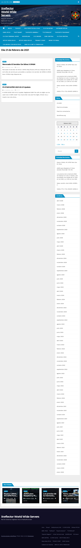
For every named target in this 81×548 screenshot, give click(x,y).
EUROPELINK (26, 36)
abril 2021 (60, 439)
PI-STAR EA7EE (48, 28)
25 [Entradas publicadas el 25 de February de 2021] (67, 139)
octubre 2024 (61, 266)
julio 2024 (60, 279)
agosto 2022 (60, 373)
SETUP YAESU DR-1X (9, 40)
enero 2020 (60, 472)
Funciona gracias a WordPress (8, 536)
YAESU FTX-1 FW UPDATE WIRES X (67, 91)
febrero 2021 (60, 447)
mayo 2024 (60, 287)
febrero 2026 (61, 209)
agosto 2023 (60, 324)
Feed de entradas (62, 107)
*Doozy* (18, 28)
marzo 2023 (60, 344)
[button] (78, 36)
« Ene (58, 144)
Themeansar (31, 536)
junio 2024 (60, 283)
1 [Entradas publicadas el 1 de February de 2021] (58, 130)
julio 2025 (60, 238)
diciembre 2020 (61, 455)
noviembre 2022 (62, 361)
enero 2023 (60, 353)
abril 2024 (60, 291)
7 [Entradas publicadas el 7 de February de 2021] (76, 130)
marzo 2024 (60, 295)
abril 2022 (60, 390)
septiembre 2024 (62, 270)
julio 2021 (60, 427)
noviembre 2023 (62, 312)
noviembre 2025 (62, 221)
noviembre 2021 (62, 410)
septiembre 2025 (62, 229)
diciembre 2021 (61, 406)
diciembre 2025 (61, 217)
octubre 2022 (61, 365)
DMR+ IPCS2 (6, 32)
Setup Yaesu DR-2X (25, 40)
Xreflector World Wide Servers (8, 12)
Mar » (63, 144)
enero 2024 (60, 303)
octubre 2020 (61, 464)
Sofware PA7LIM (61, 28)
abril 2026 (60, 200)
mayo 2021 (60, 435)
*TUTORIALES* (47, 32)
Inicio (10, 28)
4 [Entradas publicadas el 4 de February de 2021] (67, 130)
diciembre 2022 (61, 357)
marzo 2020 (60, 468)
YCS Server (37, 36)
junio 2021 (60, 431)
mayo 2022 (60, 386)
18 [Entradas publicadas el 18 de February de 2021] (67, 136)
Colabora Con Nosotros (12, 44)
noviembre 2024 (62, 262)
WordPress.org (61, 115)
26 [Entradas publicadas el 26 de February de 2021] (70, 139)
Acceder (59, 103)
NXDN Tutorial (54, 40)
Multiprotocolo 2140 (32, 28)
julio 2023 (60, 328)
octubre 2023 (61, 316)
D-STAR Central (62, 36)
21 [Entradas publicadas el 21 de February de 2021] (76, 136)
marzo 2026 (60, 205)
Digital (4, 61)
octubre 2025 (61, 225)
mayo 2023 (60, 336)
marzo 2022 (60, 394)
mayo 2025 (60, 242)
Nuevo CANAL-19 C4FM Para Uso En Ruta (10, 496)
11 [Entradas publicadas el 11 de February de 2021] (67, 133)
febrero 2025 (61, 254)
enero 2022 (60, 402)
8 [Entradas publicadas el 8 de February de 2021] (58, 133)
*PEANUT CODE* (40, 40)
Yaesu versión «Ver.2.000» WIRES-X (69, 496)
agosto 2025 (60, 233)
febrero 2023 (61, 349)
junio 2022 (60, 381)
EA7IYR (17, 67)
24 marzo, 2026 (29, 498)
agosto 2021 (60, 423)
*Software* (18, 32)
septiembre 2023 (62, 320)
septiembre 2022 (62, 369)
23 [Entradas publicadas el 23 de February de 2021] (61, 139)
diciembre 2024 (61, 258)
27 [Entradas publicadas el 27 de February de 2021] (73, 139)
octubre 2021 (61, 414)
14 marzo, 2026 (68, 498)
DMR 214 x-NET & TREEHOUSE (34, 44)
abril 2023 (60, 340)
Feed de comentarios (63, 111)
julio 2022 (60, 377)
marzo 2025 (60, 250)
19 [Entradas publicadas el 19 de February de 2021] (70, 136)
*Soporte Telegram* (62, 32)
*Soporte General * (32, 32)
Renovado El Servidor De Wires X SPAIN (18, 64)
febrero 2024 (61, 299)
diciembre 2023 (61, 307)
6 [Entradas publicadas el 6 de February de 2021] (73, 130)
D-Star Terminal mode (11, 36)
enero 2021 (60, 451)
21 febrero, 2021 (9, 67)
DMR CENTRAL (49, 36)
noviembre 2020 (62, 460)
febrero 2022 (61, 398)
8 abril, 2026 (9, 498)
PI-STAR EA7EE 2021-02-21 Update (16, 87)
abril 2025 (60, 246)
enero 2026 (60, 213)
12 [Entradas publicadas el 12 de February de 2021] (70, 133)
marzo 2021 (60, 443)
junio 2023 (60, 332)
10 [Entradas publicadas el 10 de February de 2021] (64, 133)
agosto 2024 (60, 275)
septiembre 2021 (62, 418)
